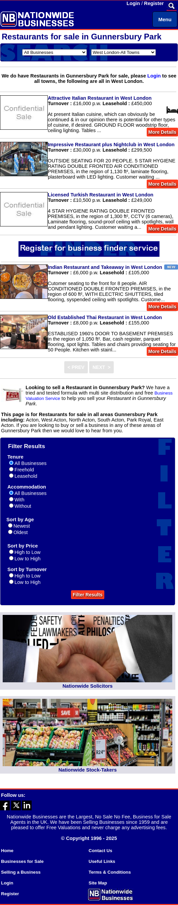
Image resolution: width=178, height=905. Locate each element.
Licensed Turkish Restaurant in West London (100, 194)
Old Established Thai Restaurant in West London (105, 317)
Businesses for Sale (22, 861)
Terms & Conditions (109, 872)
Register (154, 3)
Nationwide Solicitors (88, 686)
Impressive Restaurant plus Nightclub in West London (111, 144)
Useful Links (101, 861)
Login (133, 3)
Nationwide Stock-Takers (88, 770)
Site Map (97, 882)
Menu (164, 19)
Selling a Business (21, 872)
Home (7, 850)
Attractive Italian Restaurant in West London (99, 98)
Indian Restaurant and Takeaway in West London (105, 267)
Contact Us (100, 850)
